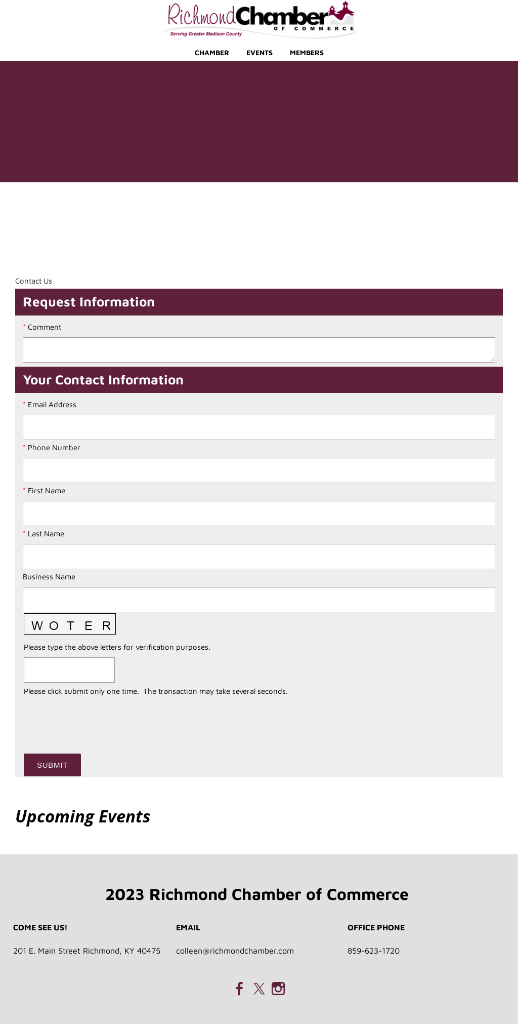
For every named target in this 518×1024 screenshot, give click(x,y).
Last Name (46, 533)
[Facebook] (239, 988)
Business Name (49, 576)
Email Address (52, 404)
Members (307, 52)
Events (259, 52)
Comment (44, 327)
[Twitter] (259, 988)
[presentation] (101, 718)
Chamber (212, 52)
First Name (46, 490)
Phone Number (54, 447)
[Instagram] (278, 988)
